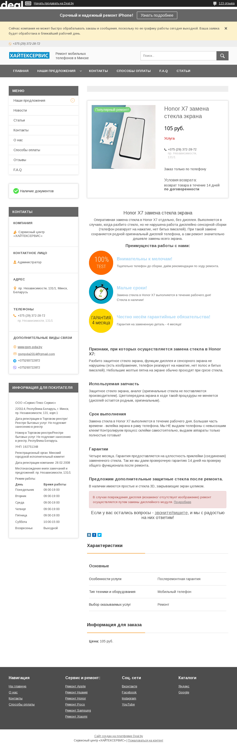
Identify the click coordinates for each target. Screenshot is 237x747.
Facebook (129, 692)
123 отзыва (227, 3)
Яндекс (183, 686)
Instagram (129, 698)
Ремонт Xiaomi (76, 716)
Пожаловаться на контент (145, 740)
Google (183, 692)
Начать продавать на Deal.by (54, 3)
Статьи (183, 71)
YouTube (128, 704)
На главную (17, 686)
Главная (21, 71)
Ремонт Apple (75, 686)
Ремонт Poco (75, 704)
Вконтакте (129, 686)
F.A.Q (163, 71)
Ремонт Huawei (76, 692)
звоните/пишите (171, 512)
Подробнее (182, 502)
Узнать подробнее (157, 15)
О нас (18, 140)
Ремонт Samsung (78, 710)
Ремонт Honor (75, 698)
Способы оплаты (134, 71)
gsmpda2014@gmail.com (36, 354)
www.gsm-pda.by (30, 347)
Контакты (98, 71)
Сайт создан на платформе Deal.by (118, 736)
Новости (20, 110)
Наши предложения (56, 71)
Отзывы (20, 160)
